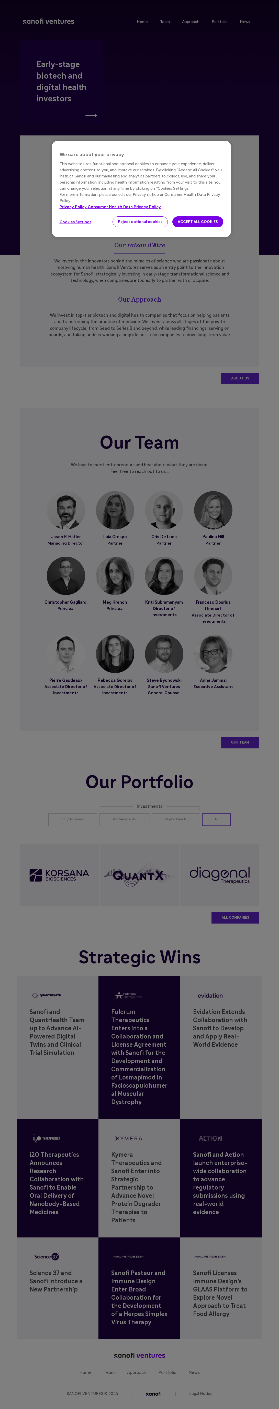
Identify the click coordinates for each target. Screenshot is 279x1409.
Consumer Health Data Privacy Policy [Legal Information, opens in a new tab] (124, 207)
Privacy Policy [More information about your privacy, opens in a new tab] (74, 207)
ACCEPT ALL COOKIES (198, 222)
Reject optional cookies (140, 222)
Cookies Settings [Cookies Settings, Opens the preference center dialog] (75, 222)
